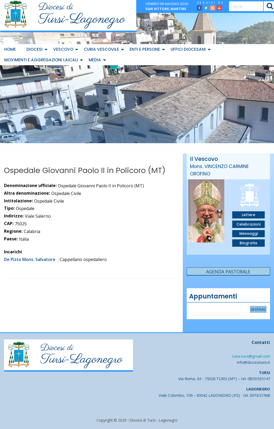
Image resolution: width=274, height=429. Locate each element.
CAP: (8, 223)
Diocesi (34, 49)
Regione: (13, 231)
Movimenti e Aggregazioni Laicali (41, 60)
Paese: (11, 239)
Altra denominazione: (27, 193)
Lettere (248, 214)
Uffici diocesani (188, 49)
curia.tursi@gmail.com (251, 356)
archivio (258, 309)
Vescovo (63, 49)
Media (95, 60)
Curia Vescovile (101, 49)
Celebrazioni (248, 224)
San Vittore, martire (165, 9)
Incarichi (13, 252)
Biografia (248, 243)
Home (10, 49)
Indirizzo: (14, 216)
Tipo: (9, 208)
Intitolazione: (18, 201)
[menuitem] (11, 49)
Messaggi (248, 233)
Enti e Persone (145, 49)
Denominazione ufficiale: (30, 185)
